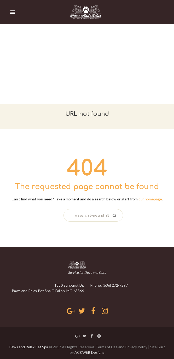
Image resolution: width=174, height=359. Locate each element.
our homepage (150, 199)
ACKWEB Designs (89, 352)
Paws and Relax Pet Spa (28, 347)
